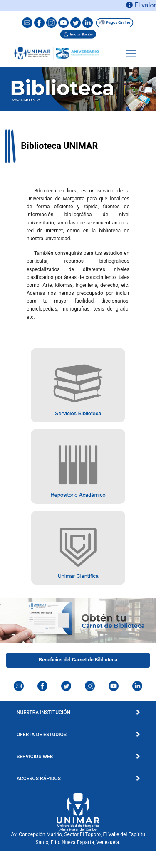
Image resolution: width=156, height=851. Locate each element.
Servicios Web (78, 756)
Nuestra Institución (78, 712)
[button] (78, 385)
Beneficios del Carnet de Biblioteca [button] (78, 660)
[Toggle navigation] (131, 54)
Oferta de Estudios (78, 734)
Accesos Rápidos (78, 778)
